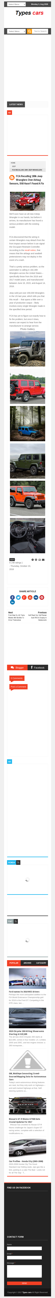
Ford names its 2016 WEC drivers (24, 991)
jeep (14, 166)
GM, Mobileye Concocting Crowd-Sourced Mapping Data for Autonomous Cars (27, 1076)
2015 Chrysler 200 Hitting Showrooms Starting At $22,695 (26, 1033)
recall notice (30, 250)
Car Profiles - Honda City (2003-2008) (26, 1161)
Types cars (27, 1292)
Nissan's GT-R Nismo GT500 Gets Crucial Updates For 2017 (24, 1120)
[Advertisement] (32, 26)
